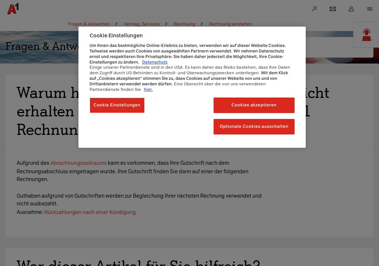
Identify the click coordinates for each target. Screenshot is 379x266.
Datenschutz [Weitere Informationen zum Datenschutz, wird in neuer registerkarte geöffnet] (155, 62)
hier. (148, 89)
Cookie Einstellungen (117, 105)
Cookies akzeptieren (254, 105)
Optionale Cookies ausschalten (254, 126)
